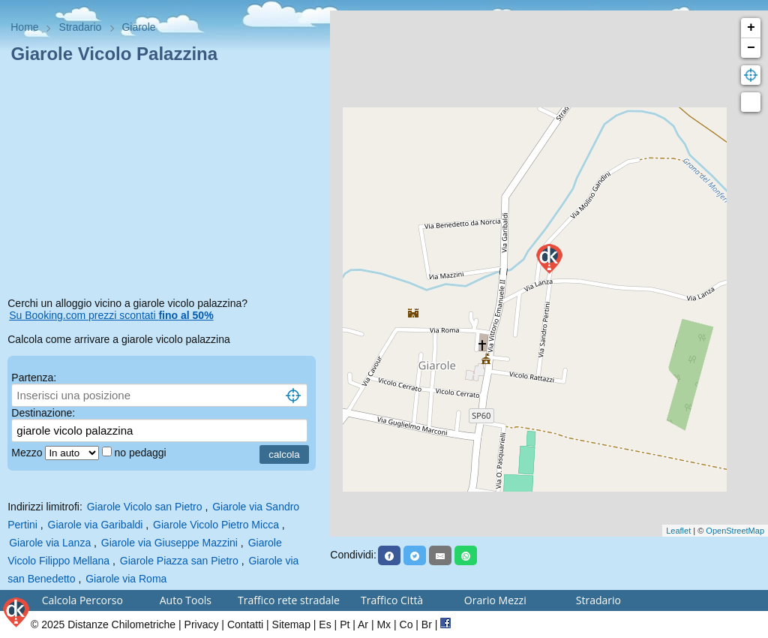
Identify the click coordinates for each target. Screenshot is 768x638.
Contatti (245, 624)
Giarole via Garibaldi (95, 525)
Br (427, 624)
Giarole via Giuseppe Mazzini (169, 543)
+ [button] (751, 28)
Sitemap (291, 624)
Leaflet (678, 530)
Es (325, 624)
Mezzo (28, 453)
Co (406, 624)
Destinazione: (43, 413)
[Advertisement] (165, 183)
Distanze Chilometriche (122, 624)
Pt (345, 624)
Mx (383, 624)
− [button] (751, 48)
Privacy (201, 624)
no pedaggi (141, 453)
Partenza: (33, 378)
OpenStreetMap (735, 530)
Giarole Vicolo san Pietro (144, 507)
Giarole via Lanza (50, 543)
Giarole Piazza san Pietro (179, 561)
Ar (363, 624)
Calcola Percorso (82, 600)
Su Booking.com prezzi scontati (111, 315)
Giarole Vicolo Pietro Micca (216, 525)
